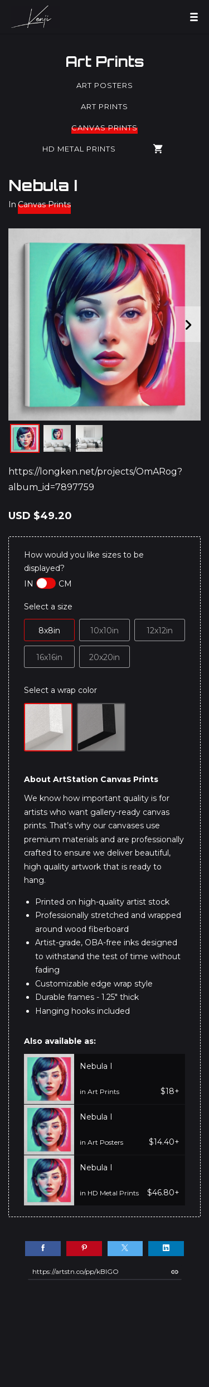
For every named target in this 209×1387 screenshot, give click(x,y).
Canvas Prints (104, 127)
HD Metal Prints (79, 148)
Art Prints (104, 61)
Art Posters (104, 85)
